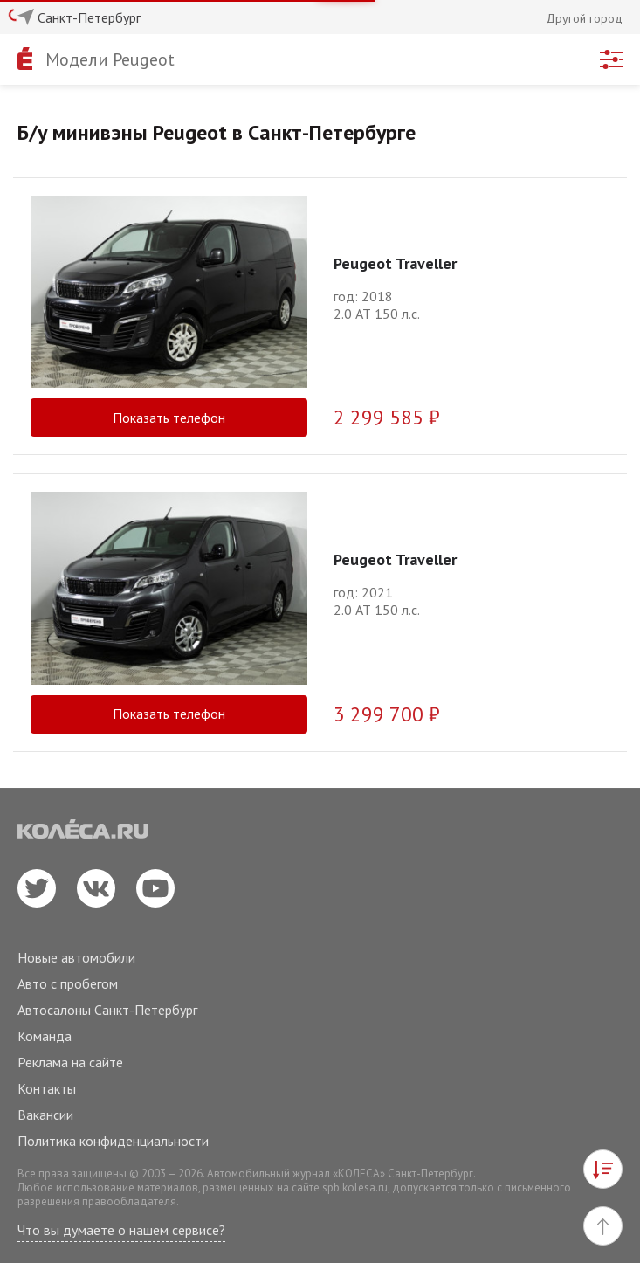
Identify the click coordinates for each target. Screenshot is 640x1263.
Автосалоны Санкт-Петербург (107, 1009)
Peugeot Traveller (395, 263)
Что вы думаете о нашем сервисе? (121, 1230)
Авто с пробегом (67, 983)
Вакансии (45, 1114)
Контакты (46, 1088)
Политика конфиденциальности (113, 1140)
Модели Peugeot (110, 59)
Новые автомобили (76, 957)
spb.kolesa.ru (355, 1187)
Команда (44, 1036)
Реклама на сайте (70, 1062)
